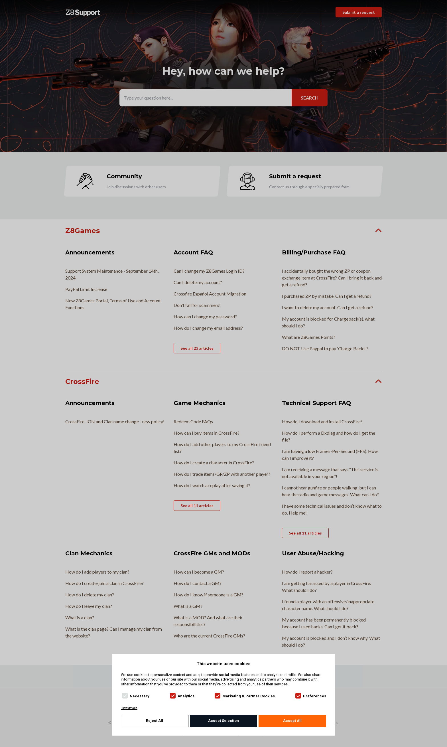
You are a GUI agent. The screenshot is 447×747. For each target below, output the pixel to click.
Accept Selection (223, 720)
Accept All (292, 720)
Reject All (154, 720)
